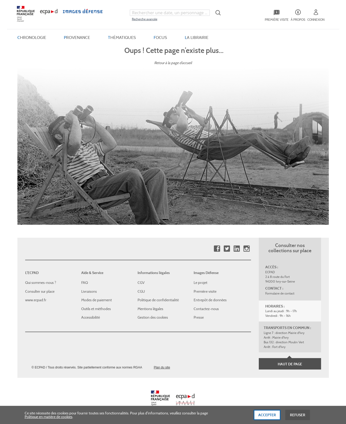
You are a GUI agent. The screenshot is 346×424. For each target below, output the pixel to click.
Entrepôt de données (210, 300)
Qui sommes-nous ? (40, 282)
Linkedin (236, 248)
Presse (199, 317)
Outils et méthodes (96, 308)
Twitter (226, 248)
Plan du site (162, 367)
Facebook (217, 248)
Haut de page (290, 364)
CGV (141, 282)
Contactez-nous (206, 308)
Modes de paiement (96, 300)
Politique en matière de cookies (48, 418)
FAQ (84, 282)
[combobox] (170, 13)
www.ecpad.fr (35, 300)
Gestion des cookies (153, 317)
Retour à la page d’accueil (173, 62)
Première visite (205, 291)
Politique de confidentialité (158, 300)
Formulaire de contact (279, 293)
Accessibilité (90, 317)
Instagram (246, 248)
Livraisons (89, 291)
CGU (141, 291)
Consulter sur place (40, 291)
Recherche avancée (144, 19)
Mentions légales (150, 308)
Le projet (200, 282)
